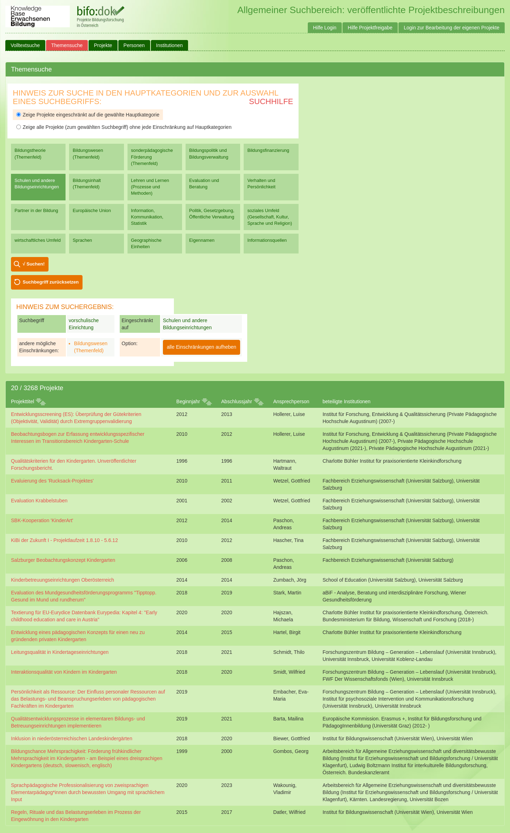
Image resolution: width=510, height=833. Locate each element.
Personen (134, 45)
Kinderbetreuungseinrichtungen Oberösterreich (62, 580)
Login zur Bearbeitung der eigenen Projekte (451, 27)
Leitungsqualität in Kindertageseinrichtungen (60, 652)
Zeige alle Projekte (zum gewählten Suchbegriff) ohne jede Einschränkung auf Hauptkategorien (124, 127)
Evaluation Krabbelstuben (39, 500)
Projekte (103, 45)
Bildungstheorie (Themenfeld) (30, 153)
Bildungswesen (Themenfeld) (88, 153)
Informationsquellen (267, 240)
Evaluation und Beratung (204, 183)
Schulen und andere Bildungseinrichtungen (37, 183)
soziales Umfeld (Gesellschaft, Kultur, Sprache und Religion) (269, 217)
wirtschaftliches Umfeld (38, 240)
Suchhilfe (271, 101)
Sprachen (82, 240)
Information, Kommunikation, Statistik (147, 217)
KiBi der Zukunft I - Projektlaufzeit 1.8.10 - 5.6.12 (64, 540)
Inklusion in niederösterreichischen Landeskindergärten (71, 738)
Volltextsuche (25, 45)
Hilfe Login (324, 27)
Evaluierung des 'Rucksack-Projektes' (52, 481)
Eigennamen (202, 240)
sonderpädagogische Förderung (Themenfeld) (152, 157)
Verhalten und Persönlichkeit (261, 183)
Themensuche (67, 45)
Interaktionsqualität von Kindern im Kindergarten (64, 672)
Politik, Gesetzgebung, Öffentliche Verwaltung (211, 213)
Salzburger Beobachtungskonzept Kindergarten (63, 560)
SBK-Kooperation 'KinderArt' (42, 520)
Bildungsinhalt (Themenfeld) (87, 183)
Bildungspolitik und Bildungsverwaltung (208, 153)
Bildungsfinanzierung (268, 150)
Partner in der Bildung (36, 210)
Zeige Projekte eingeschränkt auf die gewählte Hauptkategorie (87, 115)
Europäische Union (92, 210)
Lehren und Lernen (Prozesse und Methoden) (150, 187)
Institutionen (169, 45)
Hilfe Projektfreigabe (370, 27)
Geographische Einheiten (146, 243)
